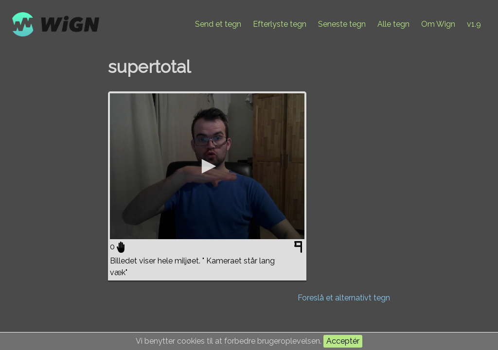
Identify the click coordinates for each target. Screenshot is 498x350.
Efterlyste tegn (279, 24)
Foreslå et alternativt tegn (344, 297)
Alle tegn (393, 24)
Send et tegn (218, 24)
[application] (207, 166)
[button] (207, 166)
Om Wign (438, 24)
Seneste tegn (342, 24)
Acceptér (342, 341)
